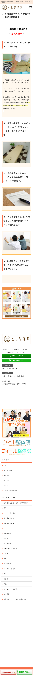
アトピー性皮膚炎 (9, 513)
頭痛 (5, 508)
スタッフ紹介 (8, 470)
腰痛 (5, 574)
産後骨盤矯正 (8, 543)
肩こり (6, 579)
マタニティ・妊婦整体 (11, 589)
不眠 (5, 584)
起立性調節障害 (9, 518)
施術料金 (7, 480)
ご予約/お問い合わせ (10, 490)
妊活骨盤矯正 (8, 563)
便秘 (5, 558)
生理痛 (6, 553)
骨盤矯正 (7, 538)
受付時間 (7, 475)
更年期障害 (7, 533)
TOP (5, 465)
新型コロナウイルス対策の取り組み (15, 599)
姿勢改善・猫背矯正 (10, 548)
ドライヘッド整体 (9, 569)
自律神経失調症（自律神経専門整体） (16, 503)
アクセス (7, 485)
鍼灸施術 (7, 594)
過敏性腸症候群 (9, 523)
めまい (6, 528)
